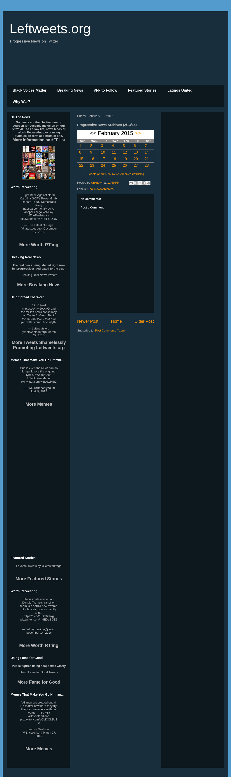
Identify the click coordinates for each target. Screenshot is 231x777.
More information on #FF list (39, 139)
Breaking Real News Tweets (39, 275)
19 (125, 159)
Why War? (21, 102)
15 (81, 159)
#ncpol (28, 212)
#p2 (47, 318)
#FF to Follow (105, 90)
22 (81, 165)
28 (147, 165)
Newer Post (87, 321)
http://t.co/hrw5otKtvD (36, 308)
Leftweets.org (50, 28)
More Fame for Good (38, 682)
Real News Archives (101, 189)
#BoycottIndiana (38, 716)
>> (138, 133)
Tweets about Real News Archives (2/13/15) (115, 174)
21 (147, 159)
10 (103, 152)
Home (116, 321)
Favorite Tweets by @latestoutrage (39, 566)
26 (125, 165)
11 (114, 152)
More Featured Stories (39, 578)
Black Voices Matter (29, 90)
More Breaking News (38, 284)
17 (103, 159)
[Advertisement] (115, 67)
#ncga (38, 212)
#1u (53, 318)
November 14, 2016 (39, 632)
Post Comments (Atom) (110, 330)
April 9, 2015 (39, 391)
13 (136, 152)
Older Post (144, 321)
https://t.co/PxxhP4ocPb (38, 208)
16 (92, 159)
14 (147, 152)
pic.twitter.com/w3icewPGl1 (39, 381)
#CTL (40, 318)
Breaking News (70, 90)
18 (114, 159)
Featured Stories (142, 90)
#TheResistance (38, 215)
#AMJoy (48, 212)
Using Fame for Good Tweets (39, 672)
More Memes (38, 404)
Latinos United (179, 90)
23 (92, 165)
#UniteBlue (29, 318)
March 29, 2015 (44, 333)
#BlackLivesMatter (39, 378)
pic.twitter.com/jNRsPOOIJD (39, 218)
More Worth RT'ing (38, 244)
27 (136, 165)
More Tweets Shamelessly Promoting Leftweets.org (39, 345)
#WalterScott (43, 375)
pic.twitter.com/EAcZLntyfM (39, 322)
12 (125, 152)
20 (136, 159)
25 (114, 165)
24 (103, 165)
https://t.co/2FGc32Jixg (39, 616)
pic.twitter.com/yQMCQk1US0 (39, 721)
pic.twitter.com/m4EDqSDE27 (38, 621)
